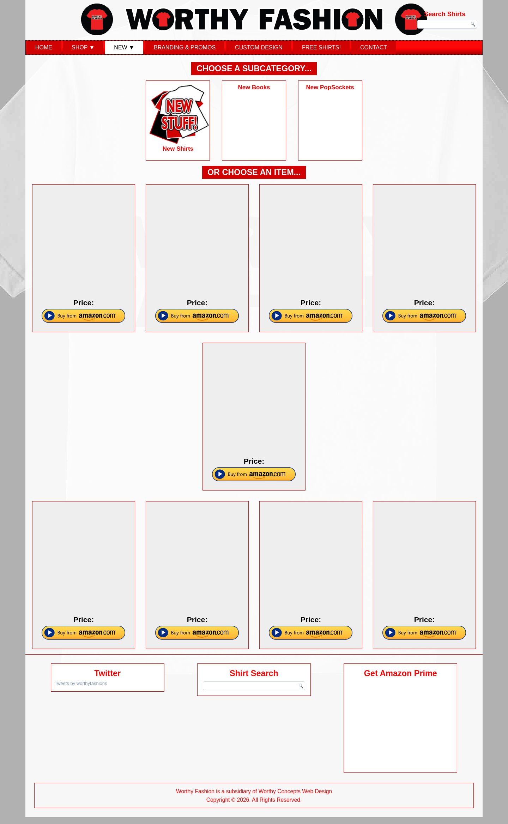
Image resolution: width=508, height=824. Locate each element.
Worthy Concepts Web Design (295, 791)
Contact (373, 47)
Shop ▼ (83, 47)
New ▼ (124, 47)
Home (43, 47)
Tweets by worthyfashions (81, 683)
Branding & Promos (185, 47)
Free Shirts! (321, 47)
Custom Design (259, 47)
